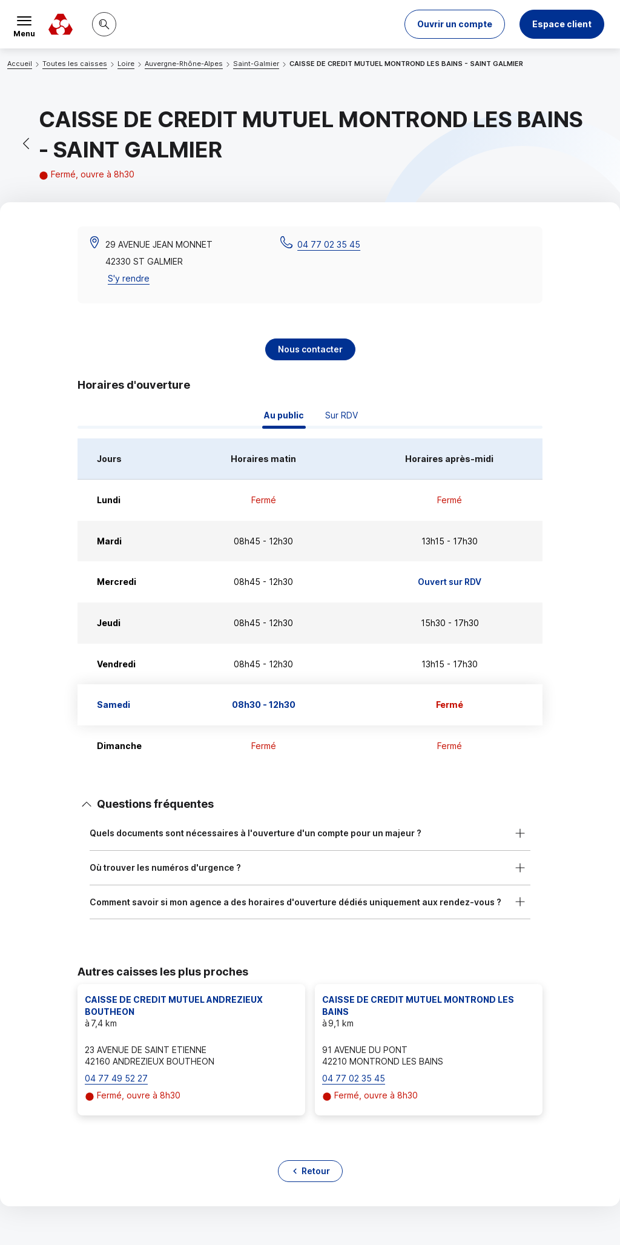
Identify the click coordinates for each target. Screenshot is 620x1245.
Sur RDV (341, 415)
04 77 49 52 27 (116, 1078)
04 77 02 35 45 (328, 244)
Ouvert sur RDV (449, 581)
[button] (454, 24)
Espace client (562, 24)
